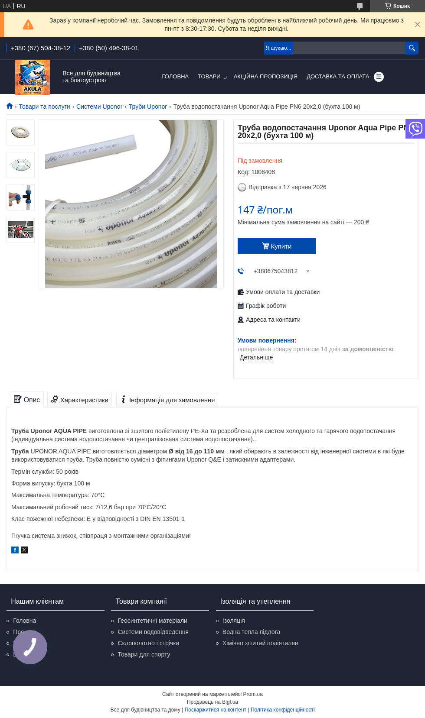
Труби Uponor (148, 106)
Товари (209, 76)
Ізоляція (233, 620)
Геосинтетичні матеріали (152, 620)
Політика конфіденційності (283, 710)
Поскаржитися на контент (215, 710)
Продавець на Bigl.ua (212, 702)
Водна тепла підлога (251, 631)
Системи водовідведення (153, 631)
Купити (281, 246)
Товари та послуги (44, 106)
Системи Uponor (99, 106)
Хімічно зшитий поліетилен (260, 643)
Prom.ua (253, 694)
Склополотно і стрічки (148, 643)
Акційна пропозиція (266, 76)
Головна (175, 76)
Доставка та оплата (338, 76)
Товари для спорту (144, 654)
